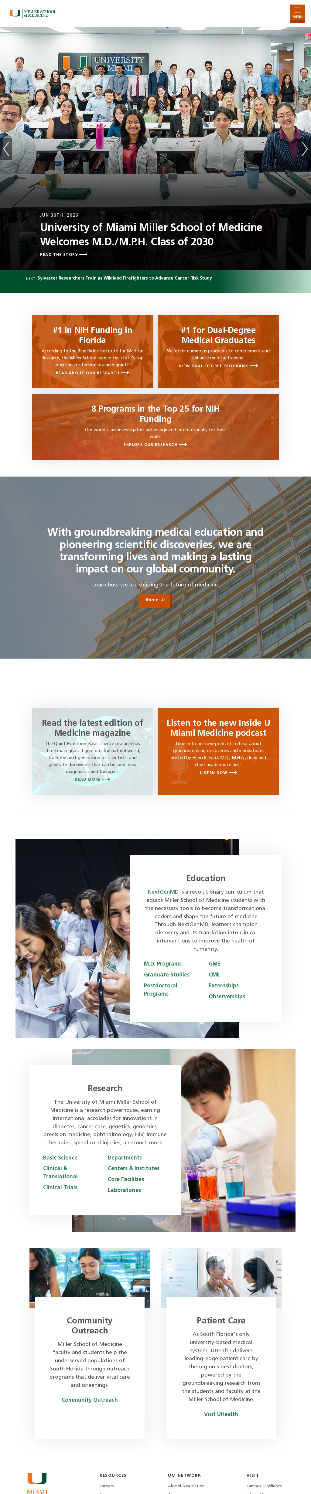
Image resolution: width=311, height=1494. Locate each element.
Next (305, 149)
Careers (107, 1486)
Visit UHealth (221, 1414)
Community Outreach (90, 1400)
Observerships (227, 997)
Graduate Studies (167, 975)
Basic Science (60, 1158)
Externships (224, 986)
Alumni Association (186, 1486)
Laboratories (124, 1190)
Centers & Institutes (133, 1168)
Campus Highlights (264, 1486)
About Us (155, 600)
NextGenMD (163, 892)
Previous (6, 149)
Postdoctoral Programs (160, 990)
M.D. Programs (163, 964)
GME (214, 964)
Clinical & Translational (60, 1173)
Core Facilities (126, 1179)
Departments (125, 1158)
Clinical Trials (60, 1187)
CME (214, 975)
